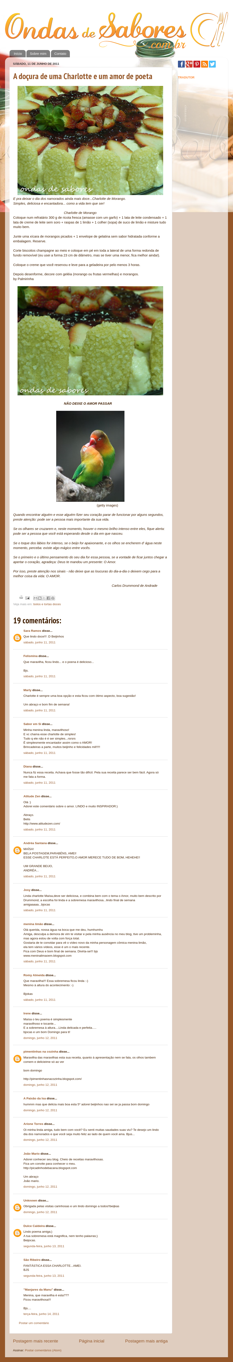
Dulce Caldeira (34, 1226)
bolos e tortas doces (47, 604)
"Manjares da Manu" (38, 1289)
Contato (60, 53)
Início (18, 53)
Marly (27, 690)
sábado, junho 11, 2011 (39, 642)
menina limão (33, 924)
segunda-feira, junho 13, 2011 (43, 1246)
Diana (27, 766)
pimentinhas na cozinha (40, 1051)
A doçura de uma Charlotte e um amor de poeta (82, 76)
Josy (26, 890)
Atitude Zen (31, 796)
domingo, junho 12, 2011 (40, 1038)
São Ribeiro (32, 1260)
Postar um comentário (34, 1323)
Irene (27, 1013)
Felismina (30, 656)
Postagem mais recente (35, 1341)
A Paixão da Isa (34, 1098)
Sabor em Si (32, 724)
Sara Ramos (32, 630)
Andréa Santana (35, 843)
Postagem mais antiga (146, 1341)
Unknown (30, 1200)
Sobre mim (38, 53)
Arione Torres (33, 1124)
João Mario (31, 1153)
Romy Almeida (34, 975)
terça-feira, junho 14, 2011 (41, 1314)
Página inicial (91, 1341)
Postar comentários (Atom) (43, 1350)
